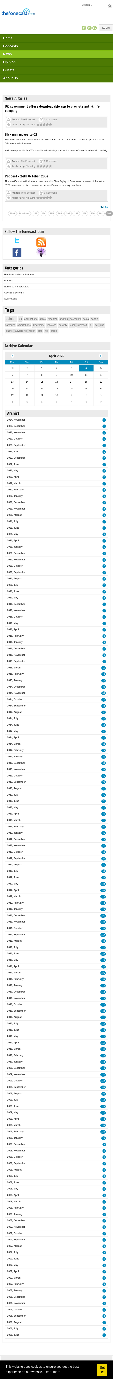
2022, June (13, 464)
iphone (9, 331)
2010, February (15, 1055)
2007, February (15, 1284)
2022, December (16, 457)
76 (103, 782)
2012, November (16, 845)
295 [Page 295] (52, 213)
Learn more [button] (52, 1372)
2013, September (16, 782)
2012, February (15, 902)
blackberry (38, 325)
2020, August (14, 578)
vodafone (51, 325)
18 (103, 674)
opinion (11, 319)
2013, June (13, 801)
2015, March (14, 667)
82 (103, 967)
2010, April (13, 1042)
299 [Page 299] (84, 213)
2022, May (12, 470)
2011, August (14, 940)
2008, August (14, 1169)
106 (103, 916)
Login (106, 28)
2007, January (15, 1290)
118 (103, 992)
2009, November (16, 1074)
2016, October (15, 616)
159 (103, 1100)
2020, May (12, 597)
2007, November (16, 1227)
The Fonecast (28, 119)
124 (103, 948)
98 (103, 852)
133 (103, 884)
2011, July (12, 947)
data (40, 331)
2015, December (16, 648)
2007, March (14, 1277)
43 (103, 719)
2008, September (16, 1163)
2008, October (15, 1157)
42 (103, 706)
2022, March (14, 483)
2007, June (13, 1258)
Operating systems (14, 292)
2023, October (15, 438)
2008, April (13, 1195)
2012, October (15, 852)
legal (72, 325)
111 (103, 1017)
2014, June (13, 724)
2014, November (16, 693)
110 (103, 897)
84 (103, 757)
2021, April (13, 540)
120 (103, 954)
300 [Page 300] (92, 213)
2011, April (13, 966)
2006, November (16, 1303)
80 (103, 877)
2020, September (16, 572)
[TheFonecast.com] (18, 12)
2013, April (13, 813)
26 (103, 681)
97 (103, 827)
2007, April (13, 1271)
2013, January (15, 832)
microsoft (82, 325)
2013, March (14, 820)
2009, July (12, 1099)
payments (75, 318)
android (63, 318)
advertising (21, 331)
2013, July (12, 794)
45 (103, 693)
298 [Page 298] (76, 213)
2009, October (15, 1080)
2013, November (16, 769)
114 (103, 1036)
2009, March (14, 1125)
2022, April (13, 477)
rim (46, 331)
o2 (91, 325)
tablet (32, 331)
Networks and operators (16, 286)
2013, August (14, 788)
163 (103, 1125)
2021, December (16, 502)
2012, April (13, 890)
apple (43, 318)
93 (103, 1094)
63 (103, 744)
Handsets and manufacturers (19, 274)
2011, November (16, 921)
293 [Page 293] (35, 213)
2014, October (15, 699)
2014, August (14, 712)
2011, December (16, 915)
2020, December (16, 553)
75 (103, 795)
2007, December (16, 1220)
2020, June (13, 591)
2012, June (13, 877)
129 (103, 909)
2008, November (16, 1150)
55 (103, 738)
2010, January (15, 1061)
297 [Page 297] (68, 213)
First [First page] (12, 213)
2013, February (15, 826)
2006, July (12, 1328)
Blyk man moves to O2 (21, 134)
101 (103, 973)
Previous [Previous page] (24, 213)
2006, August (14, 1322)
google (94, 318)
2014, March (14, 744)
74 (103, 814)
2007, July (12, 1252)
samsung (10, 324)
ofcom (54, 331)
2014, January (15, 756)
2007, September (16, 1239)
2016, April (13, 629)
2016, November (16, 610)
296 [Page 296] (60, 213)
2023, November (16, 432)
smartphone (24, 324)
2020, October (15, 566)
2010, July (12, 1023)
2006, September (16, 1315)
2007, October (15, 1233)
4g (96, 325)
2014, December (16, 686)
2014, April (13, 737)
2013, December (16, 763)
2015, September (16, 661)
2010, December (16, 991)
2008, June (13, 1182)
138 (103, 979)
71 (103, 776)
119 (103, 935)
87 (103, 846)
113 (103, 903)
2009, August (14, 1093)
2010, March (14, 1049)
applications (31, 318)
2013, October (15, 775)
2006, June (13, 1335)
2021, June (13, 527)
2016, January (15, 642)
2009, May (12, 1112)
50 (103, 725)
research (53, 318)
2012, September (16, 858)
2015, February (15, 674)
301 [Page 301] (101, 213)
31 (103, 712)
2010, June (13, 1030)
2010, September (16, 1010)
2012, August (14, 864)
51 (103, 731)
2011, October (15, 928)
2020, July (12, 585)
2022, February (15, 489)
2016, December (16, 604)
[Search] (94, 5)
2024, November (16, 419)
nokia (86, 318)
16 (103, 668)
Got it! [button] (102, 1370)
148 (103, 1087)
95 (103, 833)
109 (103, 922)
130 (103, 928)
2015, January (15, 680)
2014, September (16, 705)
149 (103, 1081)
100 (103, 890)
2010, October (15, 1004)
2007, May (12, 1265)
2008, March (14, 1201)
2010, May (12, 1036)
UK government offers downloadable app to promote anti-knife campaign (52, 108)
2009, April (13, 1119)
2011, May (12, 960)
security (63, 325)
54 (103, 700)
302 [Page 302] (109, 213)
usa (102, 325)
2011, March (14, 972)
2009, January (15, 1138)
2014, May (12, 731)
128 (103, 1030)
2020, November (16, 559)
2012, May (12, 883)
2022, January (15, 496)
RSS (105, 207)
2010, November (16, 998)
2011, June (13, 953)
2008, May (12, 1188)
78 (103, 750)
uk (20, 318)
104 (103, 1049)
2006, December (16, 1297)
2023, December (16, 426)
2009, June (13, 1106)
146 (103, 1075)
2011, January (15, 985)
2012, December (16, 839)
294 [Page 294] (43, 213)
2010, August (14, 1017)
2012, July (12, 871)
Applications (10, 298)
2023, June (13, 451)
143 (103, 1062)
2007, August (14, 1246)
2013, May (12, 807)
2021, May (12, 534)
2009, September (16, 1087)
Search (110, 6)
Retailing (8, 280)
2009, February (15, 1131)
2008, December (16, 1144)
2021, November (16, 508)
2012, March (14, 896)
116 (103, 986)
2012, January (15, 909)
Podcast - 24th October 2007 (26, 176)
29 (103, 1138)
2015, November (16, 655)
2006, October (15, 1309)
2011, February (15, 979)
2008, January (15, 1214)
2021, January (15, 546)
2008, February (15, 1207)
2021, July (12, 521)
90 (103, 941)
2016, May (12, 623)
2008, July (12, 1176)
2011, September (16, 934)
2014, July (12, 718)
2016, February (15, 636)
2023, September (16, 445)
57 (103, 789)
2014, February (15, 750)
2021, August (14, 515)
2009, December (16, 1068)
